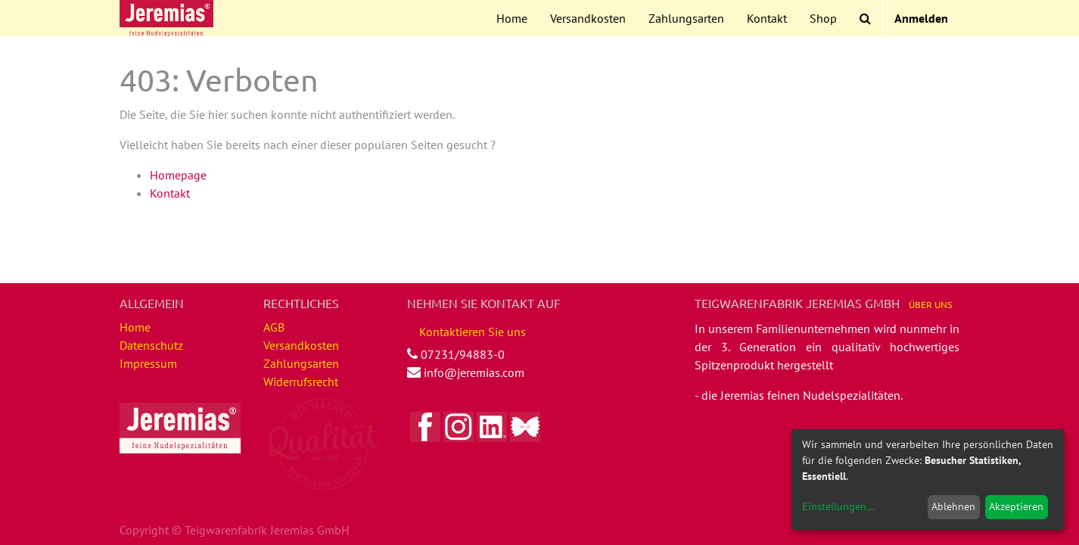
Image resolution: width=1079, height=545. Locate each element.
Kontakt (170, 193)
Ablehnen (953, 506)
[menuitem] (512, 18)
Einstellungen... (838, 506)
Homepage (178, 174)
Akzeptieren (1016, 506)
